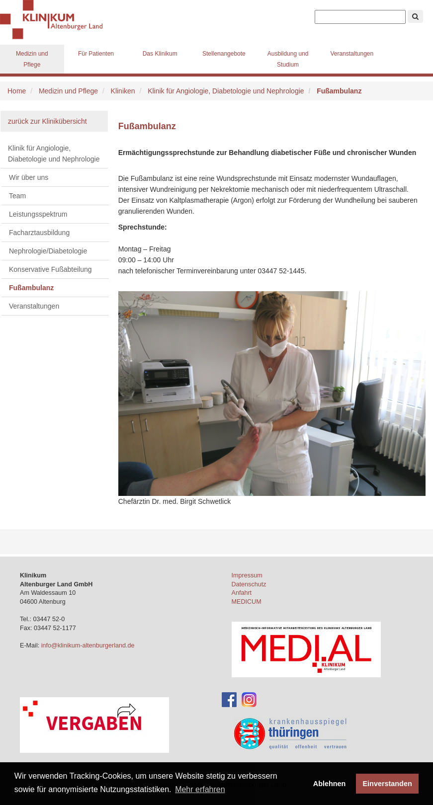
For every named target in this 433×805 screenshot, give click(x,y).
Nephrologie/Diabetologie (48, 251)
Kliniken (123, 91)
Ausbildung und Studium (288, 59)
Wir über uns (28, 177)
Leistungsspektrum (38, 214)
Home (16, 91)
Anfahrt (242, 592)
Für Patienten (96, 53)
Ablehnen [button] (329, 784)
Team (17, 196)
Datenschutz (249, 584)
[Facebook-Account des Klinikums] (229, 699)
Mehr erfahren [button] (200, 789)
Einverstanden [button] (387, 784)
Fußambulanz (31, 288)
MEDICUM (246, 601)
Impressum (247, 575)
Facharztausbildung (39, 233)
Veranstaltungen (351, 53)
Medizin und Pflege (32, 59)
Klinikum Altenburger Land (54, 20)
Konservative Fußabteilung (50, 269)
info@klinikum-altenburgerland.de (88, 645)
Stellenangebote (224, 53)
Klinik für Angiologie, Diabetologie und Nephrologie (226, 91)
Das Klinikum (160, 53)
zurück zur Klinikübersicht (47, 121)
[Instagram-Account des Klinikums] (249, 699)
